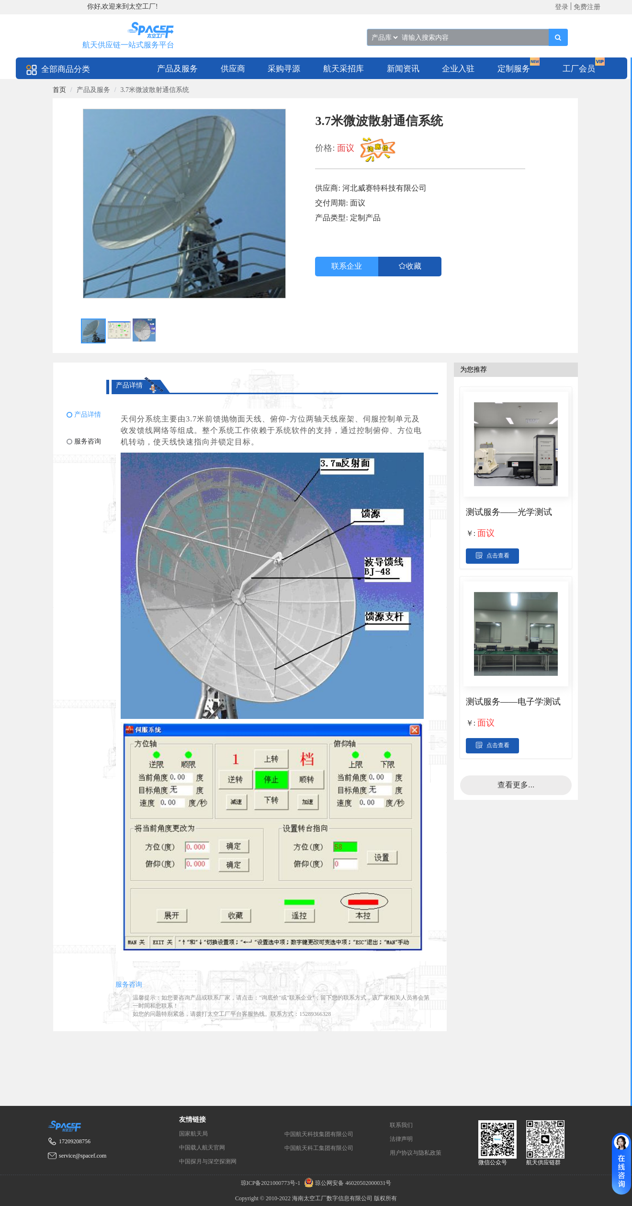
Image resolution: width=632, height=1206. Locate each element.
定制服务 (513, 68)
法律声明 (401, 1139)
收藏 (413, 266)
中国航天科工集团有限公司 (318, 1148)
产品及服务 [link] (93, 89)
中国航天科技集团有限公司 (318, 1134)
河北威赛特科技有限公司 (384, 188)
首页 (59, 89)
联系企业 (346, 266)
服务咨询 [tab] (128, 984)
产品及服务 (177, 68)
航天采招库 (343, 68)
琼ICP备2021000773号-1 (271, 1183)
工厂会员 (579, 68)
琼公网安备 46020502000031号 (346, 1183)
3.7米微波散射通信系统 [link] (155, 89)
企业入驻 (458, 68)
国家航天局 (193, 1133)
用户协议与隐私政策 (415, 1152)
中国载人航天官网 (202, 1147)
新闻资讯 (403, 68)
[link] (59, 89)
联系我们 (401, 1125)
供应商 (233, 68)
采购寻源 (284, 68)
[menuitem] (177, 68)
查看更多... (515, 785)
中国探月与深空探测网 (208, 1161)
